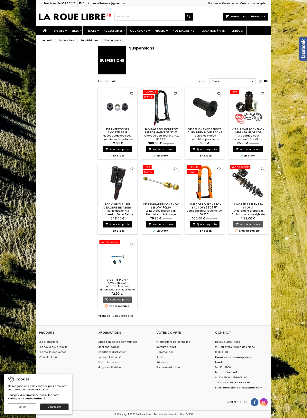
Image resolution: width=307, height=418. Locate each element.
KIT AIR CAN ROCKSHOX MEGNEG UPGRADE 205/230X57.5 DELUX (248, 132)
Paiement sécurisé (110, 357)
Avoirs (160, 357)
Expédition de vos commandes (117, 342)
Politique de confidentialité (26, 398)
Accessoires (113, 31)
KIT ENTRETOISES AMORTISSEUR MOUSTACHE (117, 132)
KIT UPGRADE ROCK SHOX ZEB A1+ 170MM (161, 205)
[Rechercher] (153, 17)
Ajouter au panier (117, 149)
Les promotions (49, 342)
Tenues (91, 31)
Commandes (164, 352)
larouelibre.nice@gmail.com (108, 3)
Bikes (75, 31)
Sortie (22, 407)
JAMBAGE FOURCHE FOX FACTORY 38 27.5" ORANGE (204, 207)
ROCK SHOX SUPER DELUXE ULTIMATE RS (117, 205)
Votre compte (168, 332)
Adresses (162, 362)
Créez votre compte (252, 3)
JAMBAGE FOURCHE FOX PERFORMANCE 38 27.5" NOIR (161, 132)
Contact (223, 332)
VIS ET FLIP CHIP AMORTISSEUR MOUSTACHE (117, 283)
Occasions (138, 31)
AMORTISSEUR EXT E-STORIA (248, 205)
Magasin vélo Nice (109, 367)
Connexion (228, 3)
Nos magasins (183, 31)
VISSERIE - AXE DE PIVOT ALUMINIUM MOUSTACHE (205, 130)
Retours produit (166, 347)
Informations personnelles (173, 342)
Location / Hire (213, 31)
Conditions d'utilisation (112, 352)
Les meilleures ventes (52, 352)
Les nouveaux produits (53, 347)
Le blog (237, 31)
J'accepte (54, 407)
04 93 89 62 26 (66, 3)
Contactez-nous (108, 362)
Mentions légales (108, 347)
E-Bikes (59, 31)
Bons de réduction (168, 367)
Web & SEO (186, 414)
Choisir (233, 81)
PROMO (159, 31)
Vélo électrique (49, 357)
